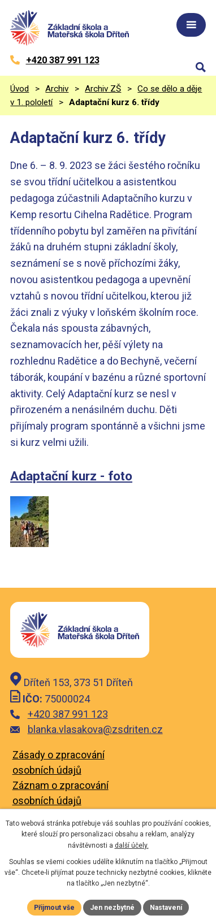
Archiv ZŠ (103, 89)
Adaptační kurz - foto (71, 475)
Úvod (19, 89)
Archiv (56, 89)
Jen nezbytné (112, 908)
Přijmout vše (54, 908)
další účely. (132, 845)
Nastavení (166, 908)
